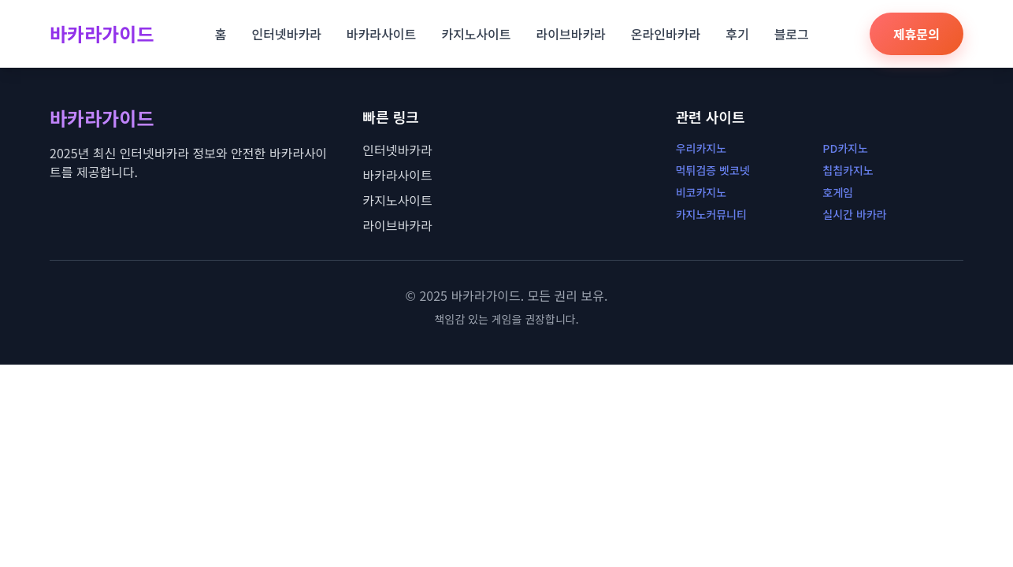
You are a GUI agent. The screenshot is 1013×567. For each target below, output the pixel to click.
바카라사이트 (381, 33)
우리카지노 (701, 148)
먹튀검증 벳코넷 (713, 170)
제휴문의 (916, 33)
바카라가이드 (102, 33)
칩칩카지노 (847, 170)
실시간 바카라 (854, 214)
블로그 (791, 33)
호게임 (837, 192)
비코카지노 (701, 192)
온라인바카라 (665, 33)
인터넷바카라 (286, 33)
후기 (736, 33)
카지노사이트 (475, 33)
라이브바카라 (571, 33)
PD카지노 (845, 148)
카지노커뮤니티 (711, 214)
